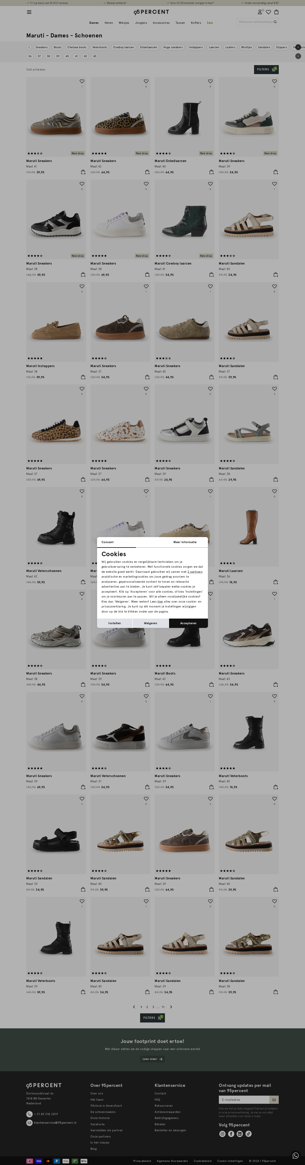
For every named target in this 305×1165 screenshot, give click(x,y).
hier (160, 601)
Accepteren (188, 623)
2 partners (195, 572)
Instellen (114, 623)
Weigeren (150, 623)
